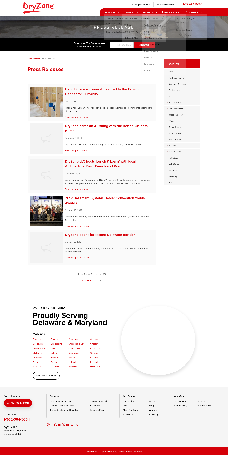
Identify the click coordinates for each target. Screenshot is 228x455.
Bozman (54, 339)
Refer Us (173, 170)
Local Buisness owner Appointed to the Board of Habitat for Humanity (103, 92)
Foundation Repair (98, 401)
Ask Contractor (175, 102)
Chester (94, 343)
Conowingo (73, 352)
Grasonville (56, 362)
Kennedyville (96, 362)
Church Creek (74, 348)
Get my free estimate (18, 403)
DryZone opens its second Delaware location (100, 234)
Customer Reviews (177, 84)
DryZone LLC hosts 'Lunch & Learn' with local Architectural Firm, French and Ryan (100, 164)
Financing (173, 176)
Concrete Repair (98, 410)
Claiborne (37, 352)
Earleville (55, 357)
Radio (171, 182)
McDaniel (55, 366)
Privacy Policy (110, 451)
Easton (71, 357)
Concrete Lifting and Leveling (64, 410)
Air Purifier (95, 405)
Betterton (37, 339)
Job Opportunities (177, 108)
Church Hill (95, 348)
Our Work (128, 12)
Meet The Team (176, 114)
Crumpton (37, 357)
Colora (54, 352)
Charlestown (57, 343)
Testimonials (174, 90)
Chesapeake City (76, 343)
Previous (86, 280)
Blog (171, 96)
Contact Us (194, 12)
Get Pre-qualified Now (139, 4)
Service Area (170, 12)
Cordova (94, 352)
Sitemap (138, 451)
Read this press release (77, 117)
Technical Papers (176, 77)
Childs (53, 348)
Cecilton (94, 339)
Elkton (35, 362)
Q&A (171, 71)
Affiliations (173, 157)
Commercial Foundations (62, 405)
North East (95, 366)
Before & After (175, 133)
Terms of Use (125, 451)
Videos (172, 120)
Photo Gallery (175, 127)
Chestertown (39, 348)
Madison (37, 366)
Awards (172, 145)
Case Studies (175, 151)
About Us (147, 12)
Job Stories (174, 163)
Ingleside (72, 362)
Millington (72, 366)
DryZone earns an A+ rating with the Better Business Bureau (106, 128)
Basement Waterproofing (62, 401)
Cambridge (73, 339)
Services (109, 12)
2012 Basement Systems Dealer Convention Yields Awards (105, 200)
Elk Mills (94, 357)
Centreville (38, 343)
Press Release (175, 139)
